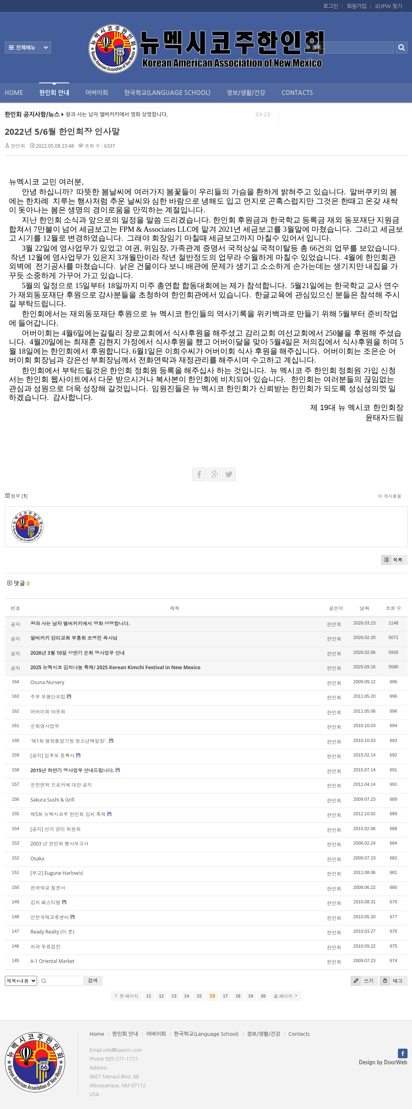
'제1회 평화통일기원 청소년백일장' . (69, 741)
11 (148, 996)
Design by (383, 1062)
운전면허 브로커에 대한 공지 (61, 784)
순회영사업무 (45, 726)
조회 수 (393, 608)
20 (263, 996)
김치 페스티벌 (46, 902)
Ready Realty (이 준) (52, 931)
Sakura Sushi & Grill (52, 799)
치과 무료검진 (46, 946)
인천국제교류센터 (50, 917)
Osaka (38, 858)
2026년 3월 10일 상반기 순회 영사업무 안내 (78, 652)
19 (250, 996)
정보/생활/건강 (246, 93)
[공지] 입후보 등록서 (53, 755)
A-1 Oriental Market (53, 961)
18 (237, 996)
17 (225, 996)
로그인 (330, 6)
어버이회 (96, 93)
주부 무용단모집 (48, 696)
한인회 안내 (54, 89)
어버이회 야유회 (48, 711)
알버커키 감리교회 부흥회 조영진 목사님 (74, 638)
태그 (390, 981)
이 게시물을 (390, 496)
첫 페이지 (126, 996)
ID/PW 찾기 (388, 6)
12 (161, 996)
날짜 (364, 608)
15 (199, 996)
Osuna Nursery (47, 682)
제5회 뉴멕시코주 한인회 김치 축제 (68, 814)
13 (173, 996)
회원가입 (357, 6)
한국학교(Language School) (167, 93)
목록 (392, 560)
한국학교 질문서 (48, 887)
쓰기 (361, 981)
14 (186, 996)
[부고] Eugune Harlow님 (57, 873)
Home (14, 93)
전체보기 (28, 47)
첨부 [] (16, 496)
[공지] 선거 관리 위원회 (56, 829)
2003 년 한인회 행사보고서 (60, 843)
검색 (93, 980)
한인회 (18, 145)
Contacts (297, 93)
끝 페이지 (286, 996)
